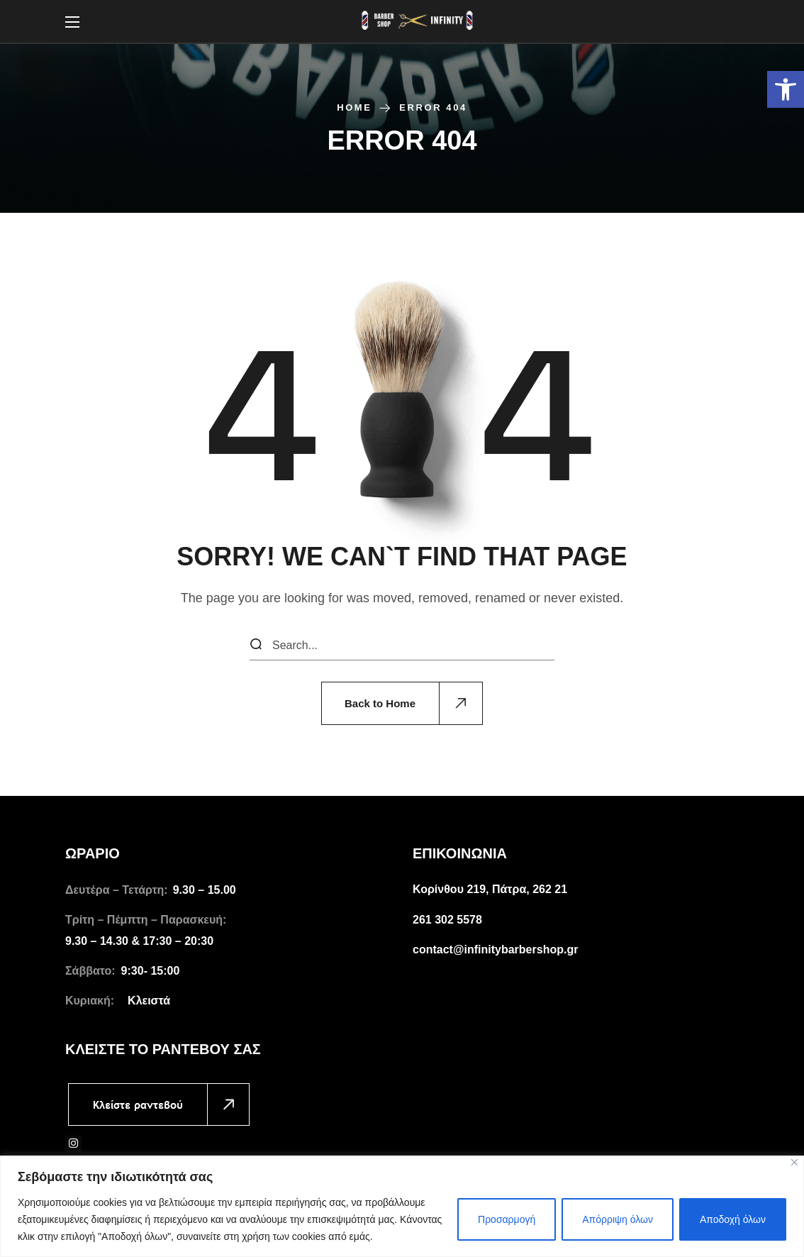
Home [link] (354, 107)
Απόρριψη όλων (617, 1219)
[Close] (794, 1162)
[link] (785, 89)
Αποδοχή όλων (733, 1219)
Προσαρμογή (506, 1219)
